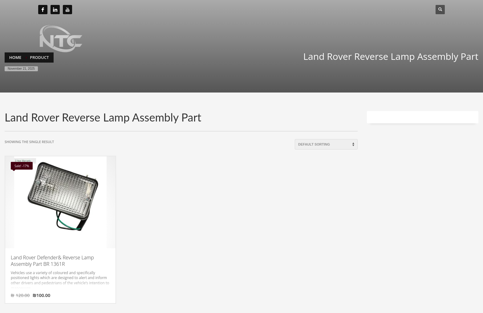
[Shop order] (326, 144)
